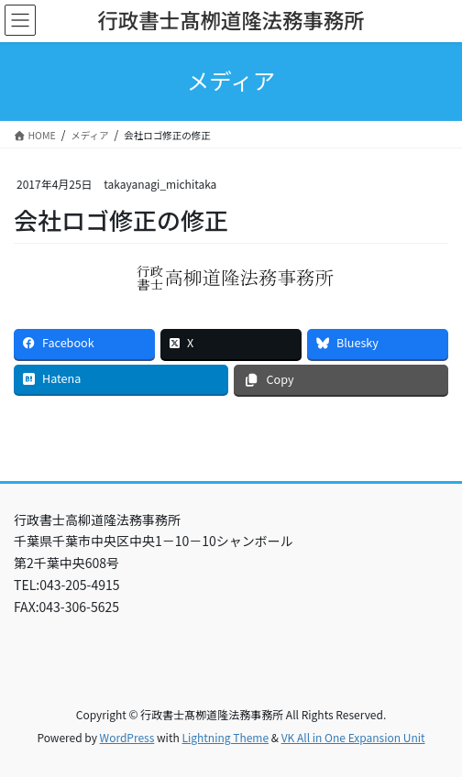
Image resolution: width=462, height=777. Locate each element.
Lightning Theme (225, 737)
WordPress (127, 737)
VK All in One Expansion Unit (353, 737)
